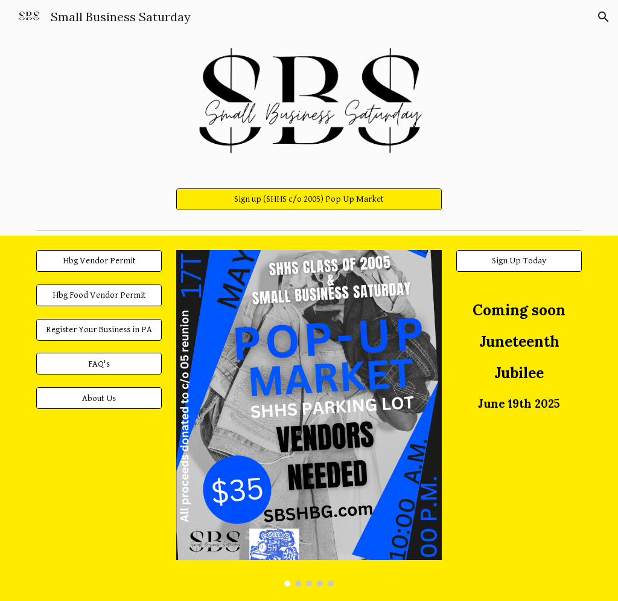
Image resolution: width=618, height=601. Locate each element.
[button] (603, 16)
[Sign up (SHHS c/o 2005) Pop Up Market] (309, 199)
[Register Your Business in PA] (99, 329)
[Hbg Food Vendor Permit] (99, 295)
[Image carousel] (309, 418)
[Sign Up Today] (519, 261)
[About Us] (99, 398)
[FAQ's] (99, 364)
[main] (519, 357)
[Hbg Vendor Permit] (99, 261)
